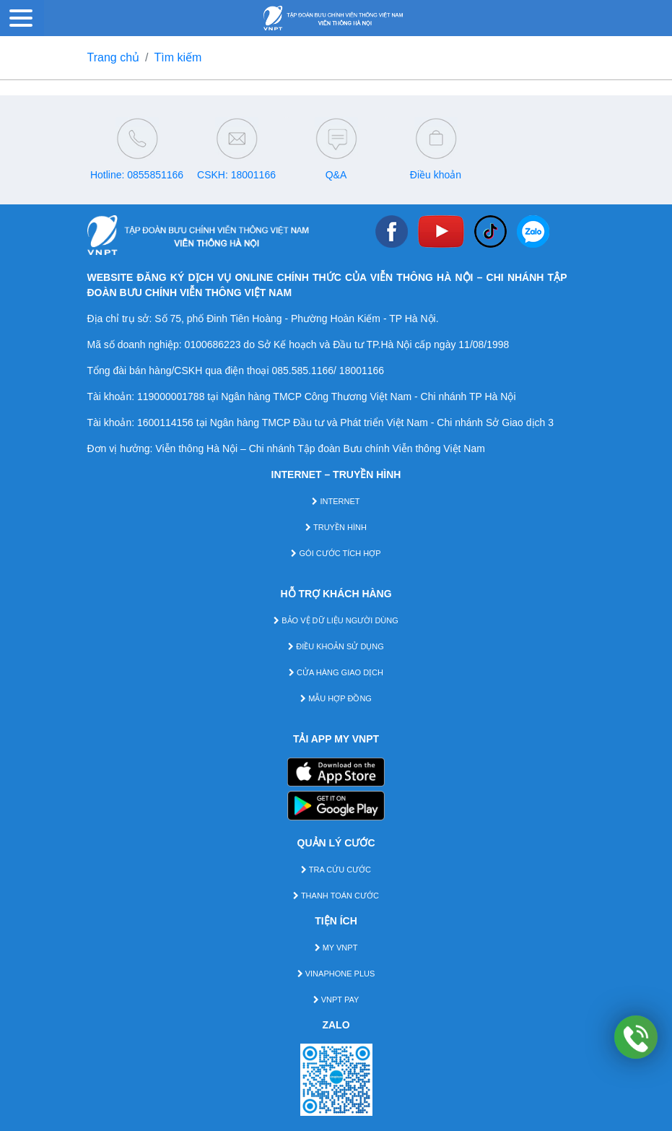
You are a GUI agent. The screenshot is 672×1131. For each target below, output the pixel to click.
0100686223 (213, 344)
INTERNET (335, 501)
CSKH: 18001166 (236, 175)
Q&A (336, 175)
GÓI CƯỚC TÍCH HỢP (335, 553)
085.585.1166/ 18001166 (327, 370)
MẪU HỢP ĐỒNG (336, 698)
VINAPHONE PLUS (336, 973)
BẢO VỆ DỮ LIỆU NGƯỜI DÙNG (336, 620)
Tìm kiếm (178, 57)
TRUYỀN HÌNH (336, 527)
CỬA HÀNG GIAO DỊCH (336, 672)
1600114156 (165, 422)
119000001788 (170, 396)
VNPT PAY (336, 999)
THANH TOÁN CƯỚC (336, 895)
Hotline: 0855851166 (136, 175)
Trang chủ (113, 57)
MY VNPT (336, 947)
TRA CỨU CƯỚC (336, 869)
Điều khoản (435, 175)
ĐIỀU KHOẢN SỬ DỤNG (336, 646)
